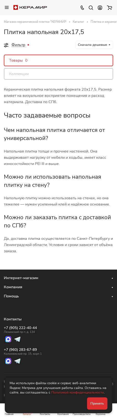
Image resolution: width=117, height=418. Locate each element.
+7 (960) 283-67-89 (23, 351)
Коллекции (19, 74)
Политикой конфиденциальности (77, 392)
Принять (97, 403)
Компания (13, 287)
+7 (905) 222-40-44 (23, 330)
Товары (18, 60)
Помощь (11, 296)
